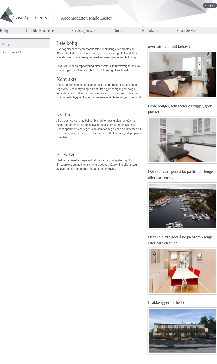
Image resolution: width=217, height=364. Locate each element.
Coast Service (187, 31)
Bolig (4, 31)
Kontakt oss (150, 31)
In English (210, 5)
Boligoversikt (11, 52)
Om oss (118, 31)
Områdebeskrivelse (40, 31)
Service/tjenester (84, 31)
